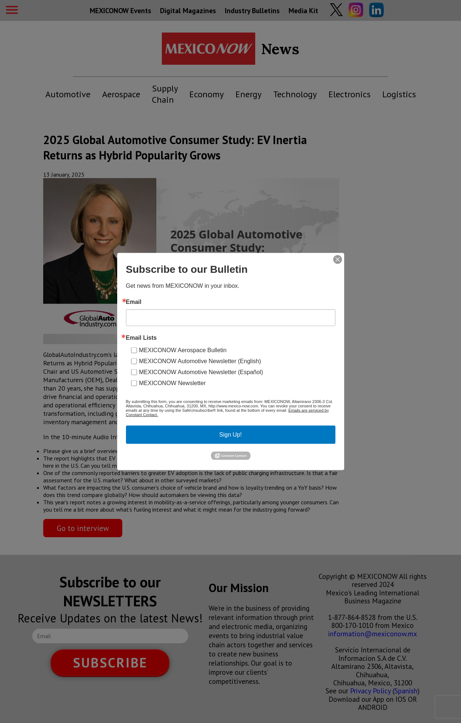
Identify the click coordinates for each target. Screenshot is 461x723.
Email (134, 302)
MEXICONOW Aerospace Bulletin (183, 350)
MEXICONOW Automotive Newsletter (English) (200, 361)
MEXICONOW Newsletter (172, 383)
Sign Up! (230, 434)
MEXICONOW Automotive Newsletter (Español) (201, 372)
